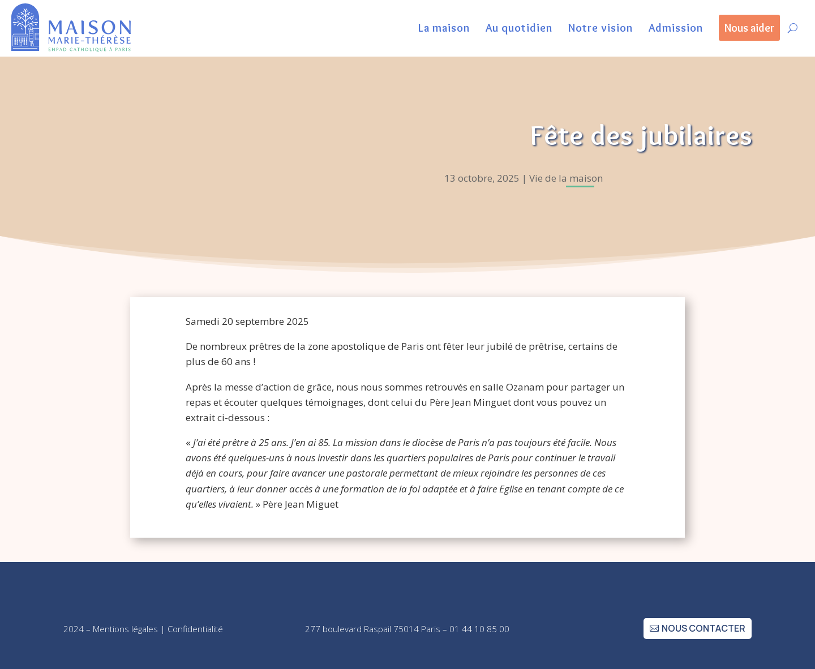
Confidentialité (195, 628)
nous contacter (703, 628)
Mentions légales (125, 628)
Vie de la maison (566, 178)
